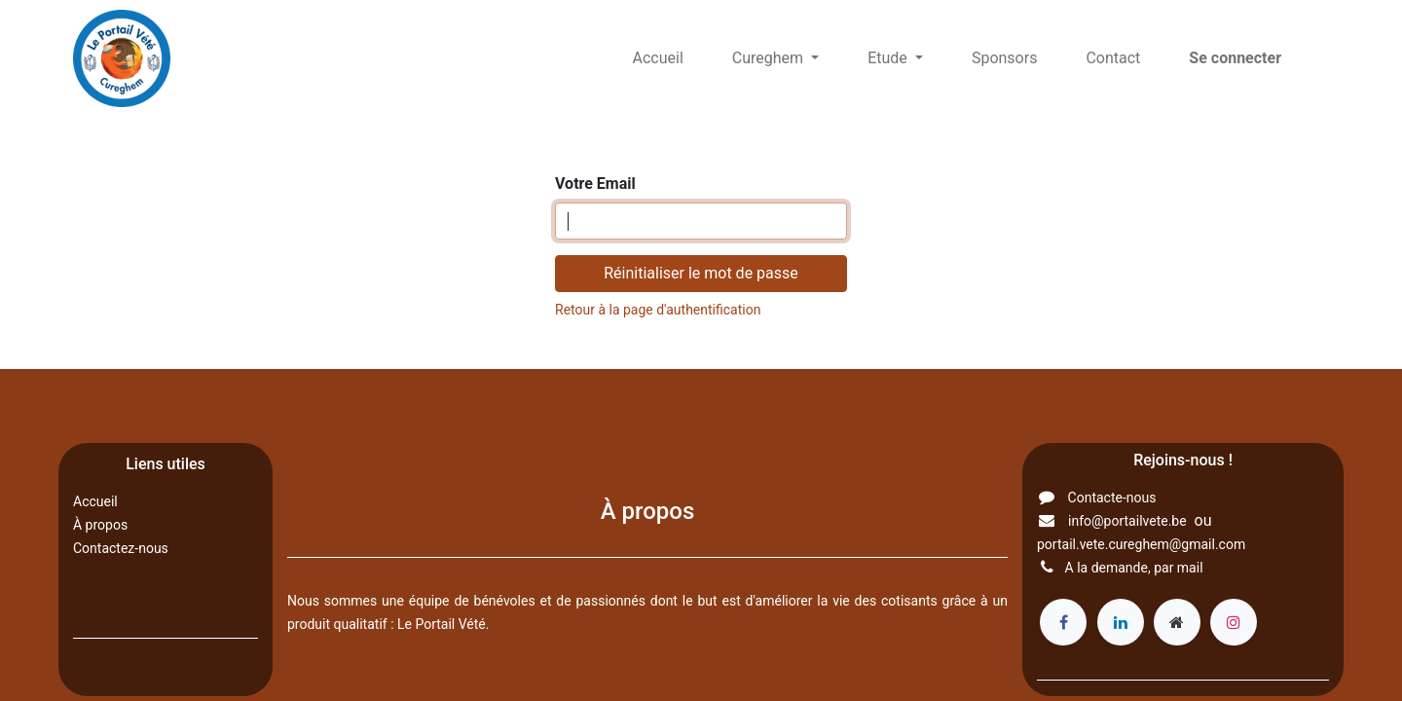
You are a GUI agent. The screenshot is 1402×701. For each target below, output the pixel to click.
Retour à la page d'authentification (657, 309)
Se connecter (1235, 58)
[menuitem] (658, 58)
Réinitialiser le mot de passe (701, 273)
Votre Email (595, 183)
